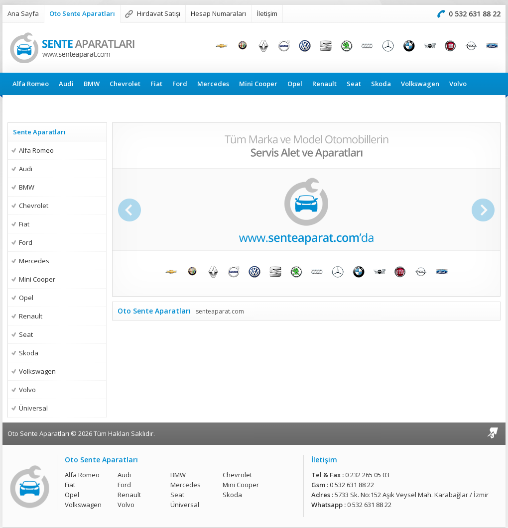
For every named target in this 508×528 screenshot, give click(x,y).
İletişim (266, 13)
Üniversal (27, 106)
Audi (66, 83)
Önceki (128, 210)
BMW (92, 83)
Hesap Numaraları (218, 13)
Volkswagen (420, 83)
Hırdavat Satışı (158, 13)
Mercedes (213, 83)
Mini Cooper (258, 83)
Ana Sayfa (23, 13)
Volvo (458, 83)
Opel (294, 83)
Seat (354, 83)
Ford (179, 83)
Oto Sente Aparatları (82, 13)
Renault (324, 83)
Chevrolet (125, 83)
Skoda (381, 83)
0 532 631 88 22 (475, 13)
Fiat (156, 83)
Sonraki (484, 210)
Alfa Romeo (30, 83)
